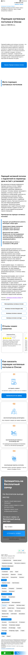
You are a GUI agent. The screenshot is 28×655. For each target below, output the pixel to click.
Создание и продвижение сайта (7, 648)
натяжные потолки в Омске (13, 297)
